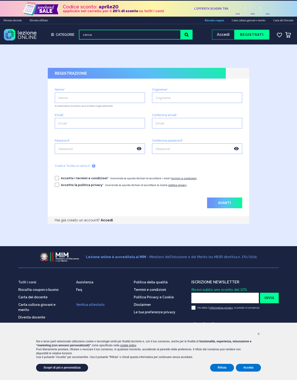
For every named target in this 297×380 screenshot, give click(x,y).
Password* (62, 142)
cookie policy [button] (128, 345)
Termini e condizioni (150, 288)
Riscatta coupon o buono (38, 288)
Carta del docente (33, 296)
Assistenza (84, 281)
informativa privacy (221, 306)
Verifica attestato (90, 303)
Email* (59, 116)
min (253, 13)
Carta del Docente (283, 19)
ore (238, 13)
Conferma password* (167, 142)
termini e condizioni (184, 179)
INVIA (269, 296)
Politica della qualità (151, 281)
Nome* (60, 91)
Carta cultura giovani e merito (248, 19)
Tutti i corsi (27, 281)
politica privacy (177, 186)
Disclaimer (142, 303)
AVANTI (224, 204)
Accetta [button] (248, 367)
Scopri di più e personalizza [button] (62, 367)
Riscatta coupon (214, 19)
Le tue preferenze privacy (154, 311)
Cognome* (160, 91)
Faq (79, 288)
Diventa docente (13, 19)
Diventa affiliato (39, 19)
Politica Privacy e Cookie (154, 296)
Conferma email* (164, 116)
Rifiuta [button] (222, 367)
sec (268, 13)
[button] (258, 334)
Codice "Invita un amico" (75, 167)
